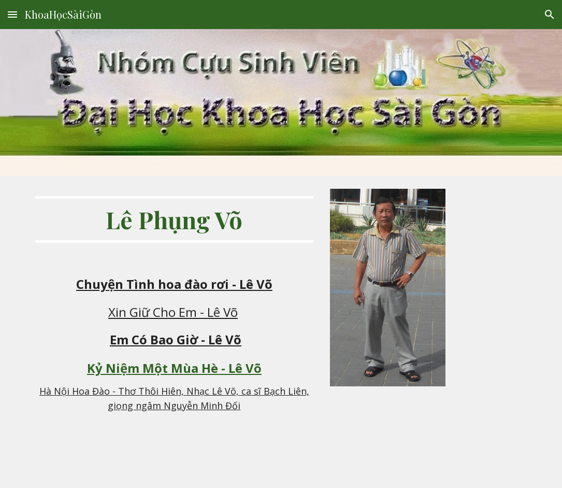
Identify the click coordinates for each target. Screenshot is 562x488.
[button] (12, 14)
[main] (174, 219)
